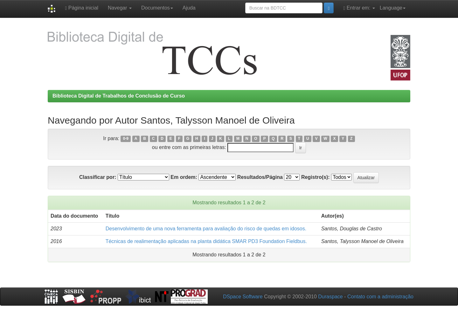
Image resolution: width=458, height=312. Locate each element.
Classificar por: (97, 177)
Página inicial (81, 8)
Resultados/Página (260, 177)
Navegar (120, 7)
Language (393, 7)
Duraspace (330, 296)
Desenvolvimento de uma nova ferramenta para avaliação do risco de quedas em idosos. (206, 228)
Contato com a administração (380, 296)
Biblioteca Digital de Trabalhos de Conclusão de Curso (118, 95)
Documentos (157, 7)
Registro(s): (315, 177)
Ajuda (189, 7)
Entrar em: (359, 8)
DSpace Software (243, 296)
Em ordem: (183, 177)
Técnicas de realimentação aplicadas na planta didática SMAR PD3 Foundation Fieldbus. (206, 241)
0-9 (125, 139)
